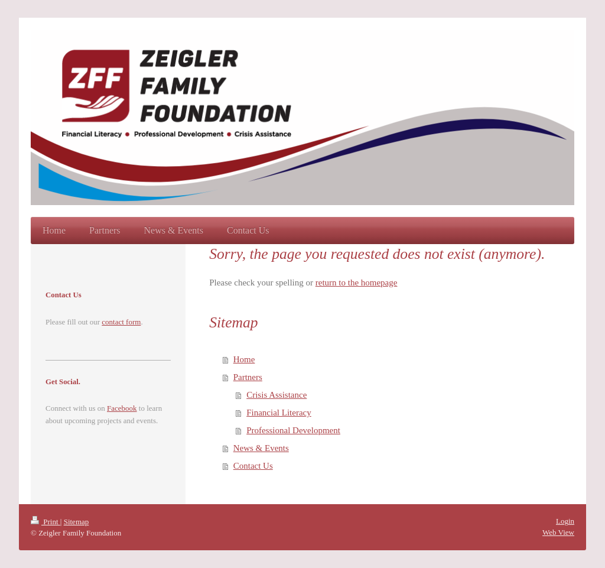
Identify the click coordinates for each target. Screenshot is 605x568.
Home (244, 359)
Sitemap (76, 521)
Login (565, 521)
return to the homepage (356, 282)
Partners (247, 377)
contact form (121, 321)
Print (45, 521)
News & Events (261, 448)
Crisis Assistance (276, 395)
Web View (558, 532)
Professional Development (293, 430)
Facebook (122, 408)
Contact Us (253, 465)
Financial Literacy (278, 412)
